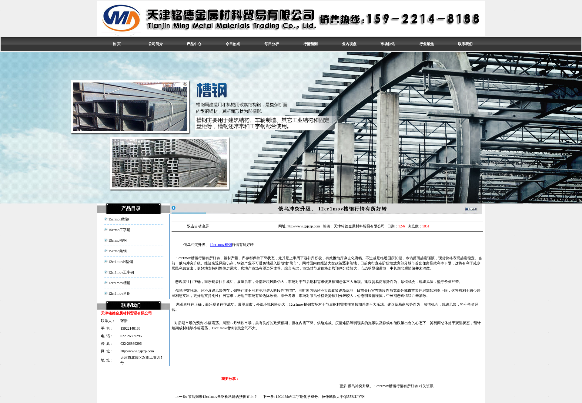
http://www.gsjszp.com (137, 351)
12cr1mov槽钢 (221, 245)
